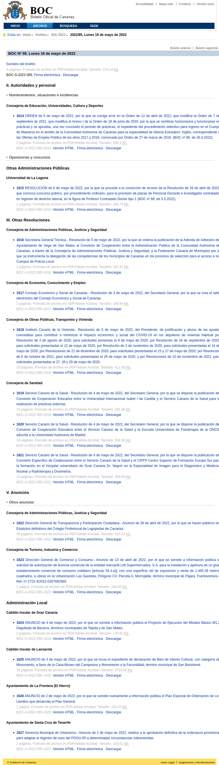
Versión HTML (63, 148)
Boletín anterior (180, 48)
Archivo (40, 26)
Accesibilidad (144, 4)
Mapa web (166, 4)
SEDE (94, 26)
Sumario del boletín (20, 64)
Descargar (71, 75)
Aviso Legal (167, 762)
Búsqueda (68, 26)
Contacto (185, 4)
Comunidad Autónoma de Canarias (15, 11)
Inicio (15, 26)
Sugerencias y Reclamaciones (197, 762)
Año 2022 (58, 35)
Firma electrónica (47, 75)
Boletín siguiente (207, 48)
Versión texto (205, 4)
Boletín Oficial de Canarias (52, 11)
